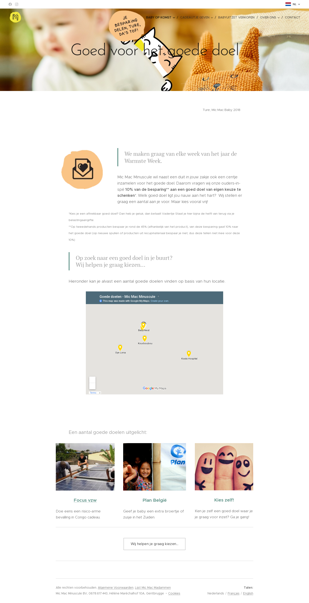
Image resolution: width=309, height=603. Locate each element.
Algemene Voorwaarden (115, 587)
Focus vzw (85, 500)
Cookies (174, 593)
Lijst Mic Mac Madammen (153, 587)
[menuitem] (161, 17)
